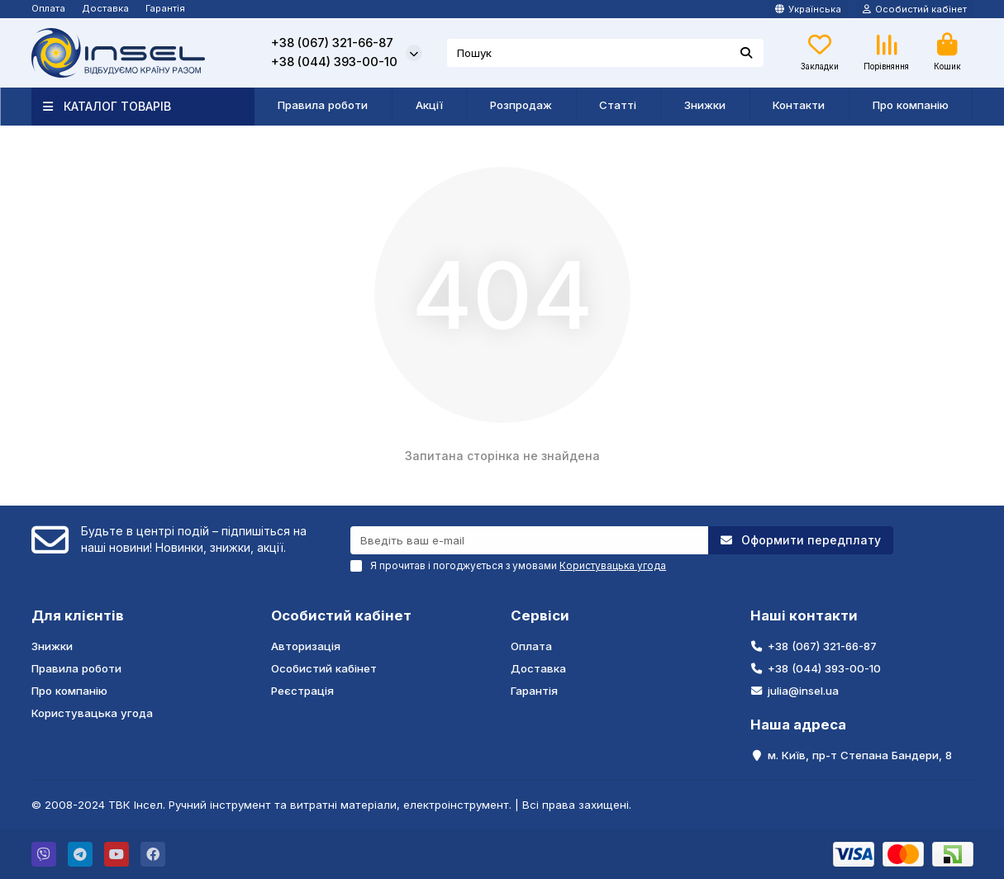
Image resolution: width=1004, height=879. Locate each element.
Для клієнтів (77, 615)
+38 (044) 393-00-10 (334, 62)
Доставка (105, 8)
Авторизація (305, 646)
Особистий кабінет (341, 615)
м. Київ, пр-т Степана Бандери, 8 (860, 755)
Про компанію (911, 105)
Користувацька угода (92, 713)
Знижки (705, 105)
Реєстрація (302, 690)
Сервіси (540, 615)
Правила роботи (323, 105)
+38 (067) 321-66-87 (332, 43)
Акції (429, 105)
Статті (617, 105)
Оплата (48, 8)
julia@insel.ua (803, 690)
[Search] (605, 53)
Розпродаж (521, 105)
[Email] (529, 540)
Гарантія (165, 8)
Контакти (799, 105)
